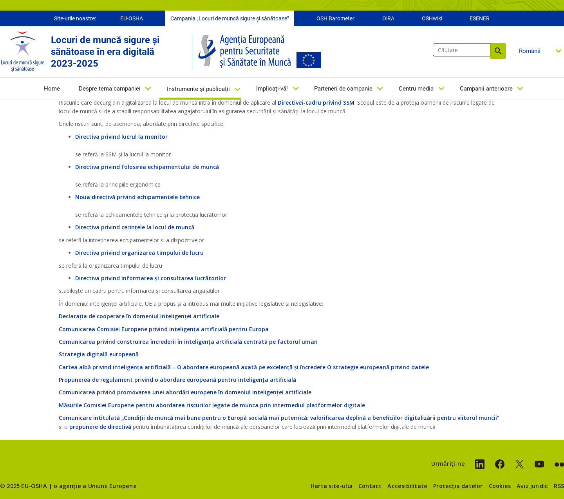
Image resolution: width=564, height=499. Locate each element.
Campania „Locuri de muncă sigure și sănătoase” (229, 19)
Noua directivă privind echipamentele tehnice (137, 197)
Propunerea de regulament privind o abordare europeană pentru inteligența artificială (177, 379)
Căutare (498, 51)
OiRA (388, 19)
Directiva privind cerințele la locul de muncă (134, 227)
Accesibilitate (407, 486)
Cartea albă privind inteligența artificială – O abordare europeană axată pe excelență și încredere (192, 367)
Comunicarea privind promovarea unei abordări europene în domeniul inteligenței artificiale (185, 392)
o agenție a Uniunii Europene (95, 486)
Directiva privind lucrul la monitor (121, 136)
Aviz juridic (532, 486)
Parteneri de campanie (343, 89)
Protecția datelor (458, 486)
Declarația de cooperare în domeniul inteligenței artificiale (139, 316)
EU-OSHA (131, 19)
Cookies (500, 486)
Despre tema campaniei (110, 89)
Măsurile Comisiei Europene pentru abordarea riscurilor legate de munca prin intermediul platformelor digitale (212, 405)
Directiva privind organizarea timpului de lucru (139, 252)
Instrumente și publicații (198, 89)
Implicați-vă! (272, 89)
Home (52, 89)
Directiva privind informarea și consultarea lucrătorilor (150, 278)
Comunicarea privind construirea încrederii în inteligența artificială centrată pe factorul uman (188, 341)
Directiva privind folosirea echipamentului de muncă (147, 167)
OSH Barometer (335, 19)
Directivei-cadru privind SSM (316, 102)
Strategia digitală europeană (99, 354)
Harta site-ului (331, 486)
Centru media (416, 89)
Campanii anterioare (486, 89)
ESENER (480, 19)
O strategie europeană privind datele (378, 367)
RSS (559, 486)
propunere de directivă (100, 426)
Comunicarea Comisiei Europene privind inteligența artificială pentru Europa (164, 329)
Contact (369, 486)
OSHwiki (432, 19)
